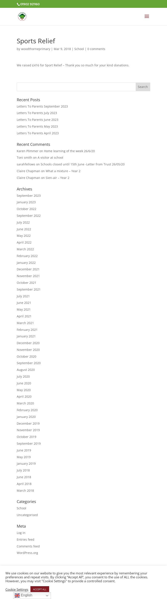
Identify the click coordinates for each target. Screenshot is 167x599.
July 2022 (23, 222)
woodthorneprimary (35, 49)
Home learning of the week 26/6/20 (69, 151)
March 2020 (25, 403)
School (79, 49)
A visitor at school (50, 157)
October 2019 (26, 437)
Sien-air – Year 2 (57, 178)
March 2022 (25, 249)
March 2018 (25, 490)
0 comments (96, 49)
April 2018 (24, 484)
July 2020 (23, 376)
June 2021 (24, 303)
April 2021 (24, 316)
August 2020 (26, 370)
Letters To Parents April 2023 (38, 133)
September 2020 (29, 363)
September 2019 (29, 443)
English (23, 595)
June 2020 (24, 383)
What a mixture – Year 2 (63, 171)
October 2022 (26, 209)
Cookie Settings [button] (16, 589)
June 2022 (24, 229)
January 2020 (26, 417)
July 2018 (23, 470)
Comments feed (28, 546)
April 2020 (24, 396)
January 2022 (26, 263)
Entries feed (25, 539)
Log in (21, 533)
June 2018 (24, 477)
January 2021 (26, 336)
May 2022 (24, 236)
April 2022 (24, 242)
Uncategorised (27, 515)
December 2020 (28, 343)
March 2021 (25, 323)
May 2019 (24, 457)
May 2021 (24, 309)
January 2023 (26, 202)
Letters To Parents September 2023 (42, 106)
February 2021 (27, 330)
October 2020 (26, 356)
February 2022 (27, 256)
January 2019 (26, 463)
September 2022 (29, 216)
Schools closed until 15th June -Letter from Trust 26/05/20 (83, 164)
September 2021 (29, 289)
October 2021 (26, 283)
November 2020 (28, 350)
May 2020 (24, 390)
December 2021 (28, 269)
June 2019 (24, 450)
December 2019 (28, 423)
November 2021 (28, 276)
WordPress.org (27, 553)
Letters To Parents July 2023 (37, 113)
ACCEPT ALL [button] (40, 589)
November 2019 (28, 430)
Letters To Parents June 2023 (37, 120)
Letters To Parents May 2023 (37, 126)
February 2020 (27, 410)
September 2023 (29, 195)
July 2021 (23, 296)
